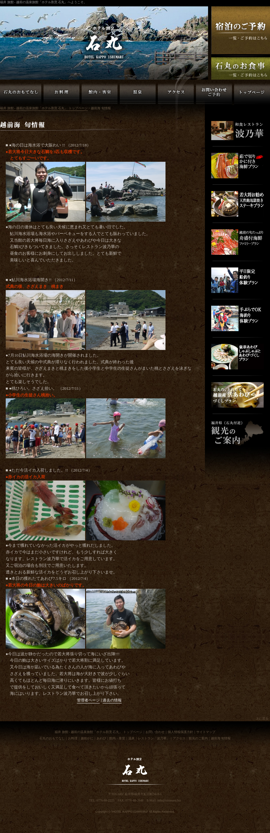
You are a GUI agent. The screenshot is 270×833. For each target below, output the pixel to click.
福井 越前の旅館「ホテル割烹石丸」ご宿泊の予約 (240, 30)
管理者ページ (88, 700)
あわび (101, 738)
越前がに (87, 738)
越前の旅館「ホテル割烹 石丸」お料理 (61, 94)
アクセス (179, 738)
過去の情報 (112, 700)
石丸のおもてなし (52, 738)
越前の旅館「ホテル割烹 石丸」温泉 (138, 94)
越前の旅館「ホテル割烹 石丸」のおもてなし (20, 94)
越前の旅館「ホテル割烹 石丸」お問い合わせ (214, 94)
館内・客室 (117, 738)
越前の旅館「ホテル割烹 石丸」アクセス (176, 94)
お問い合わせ (155, 732)
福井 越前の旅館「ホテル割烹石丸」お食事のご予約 (240, 68)
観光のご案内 (198, 738)
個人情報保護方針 (180, 732)
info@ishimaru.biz (169, 800)
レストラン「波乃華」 (154, 738)
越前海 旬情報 (221, 738)
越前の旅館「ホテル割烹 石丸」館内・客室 (100, 94)
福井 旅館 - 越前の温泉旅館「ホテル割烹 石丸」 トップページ (252, 94)
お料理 (73, 738)
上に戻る (262, 718)
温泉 (131, 738)
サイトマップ (205, 732)
